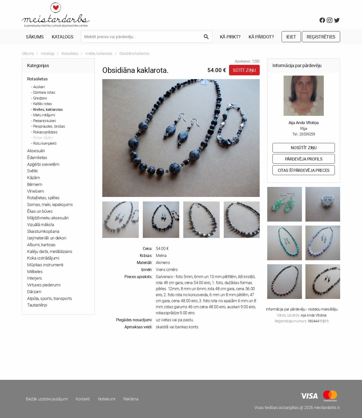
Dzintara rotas (44, 92)
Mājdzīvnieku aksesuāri (48, 218)
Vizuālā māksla (40, 224)
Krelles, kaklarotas (98, 53)
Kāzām (33, 177)
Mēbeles (35, 271)
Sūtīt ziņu (244, 70)
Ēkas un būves (40, 211)
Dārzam (34, 291)
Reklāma (131, 399)
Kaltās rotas (42, 103)
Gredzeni (40, 97)
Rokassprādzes (45, 131)
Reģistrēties (321, 37)
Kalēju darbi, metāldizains (49, 251)
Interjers (34, 278)
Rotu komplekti (45, 143)
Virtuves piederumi (43, 285)
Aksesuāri (36, 150)
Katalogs (62, 37)
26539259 (307, 133)
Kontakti (83, 399)
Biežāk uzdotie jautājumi (47, 399)
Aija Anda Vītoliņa (304, 122)
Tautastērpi (37, 305)
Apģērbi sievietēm (43, 164)
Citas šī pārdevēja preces (304, 170)
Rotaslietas (70, 53)
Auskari (39, 86)
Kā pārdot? (261, 37)
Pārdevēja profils (304, 159)
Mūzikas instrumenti (45, 265)
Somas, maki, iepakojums (50, 204)
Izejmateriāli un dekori (46, 238)
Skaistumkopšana (43, 231)
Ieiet (291, 37)
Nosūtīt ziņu (303, 147)
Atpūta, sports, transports (49, 298)
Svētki (32, 171)
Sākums (35, 37)
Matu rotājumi (44, 114)
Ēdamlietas (37, 157)
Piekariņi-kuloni (44, 120)
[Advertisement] (100, 354)
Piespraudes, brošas (49, 126)
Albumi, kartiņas (41, 244)
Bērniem (34, 184)
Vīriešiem (35, 191)
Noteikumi (106, 399)
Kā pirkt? (230, 37)
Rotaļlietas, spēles (43, 197)
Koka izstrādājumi (43, 258)
